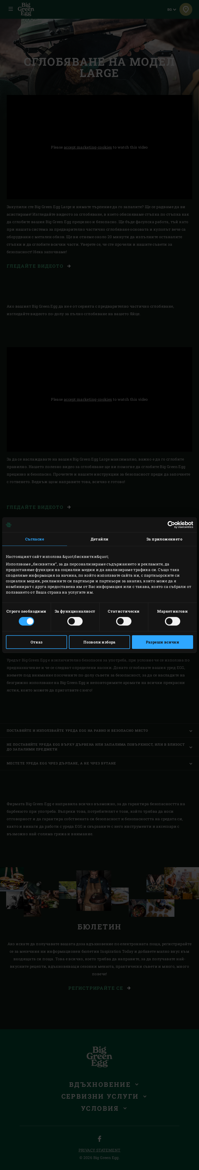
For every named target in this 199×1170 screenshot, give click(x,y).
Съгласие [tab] (34, 539)
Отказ (37, 642)
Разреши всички (162, 642)
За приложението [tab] (164, 539)
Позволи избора (99, 642)
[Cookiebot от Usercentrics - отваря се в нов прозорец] (169, 524)
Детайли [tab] (100, 539)
